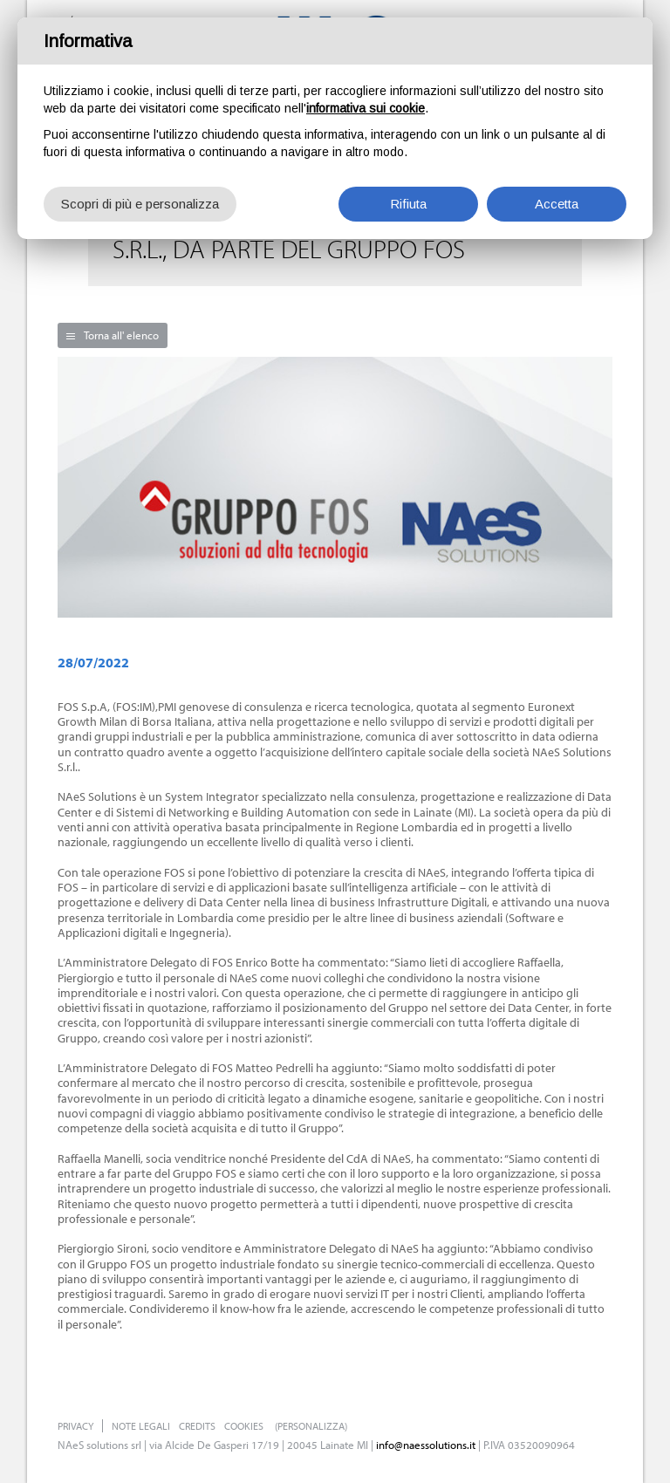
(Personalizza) (311, 1425)
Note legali (141, 1425)
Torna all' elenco (121, 335)
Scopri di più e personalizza (140, 203)
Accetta (556, 203)
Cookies (243, 1425)
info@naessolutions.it (425, 1445)
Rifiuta (408, 203)
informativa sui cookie (365, 108)
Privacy (75, 1425)
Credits (197, 1425)
